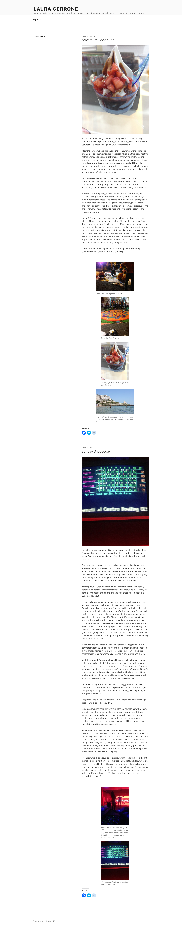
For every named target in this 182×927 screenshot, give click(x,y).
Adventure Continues (98, 40)
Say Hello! (37, 19)
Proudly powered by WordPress (45, 921)
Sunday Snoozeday (96, 451)
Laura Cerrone (56, 9)
